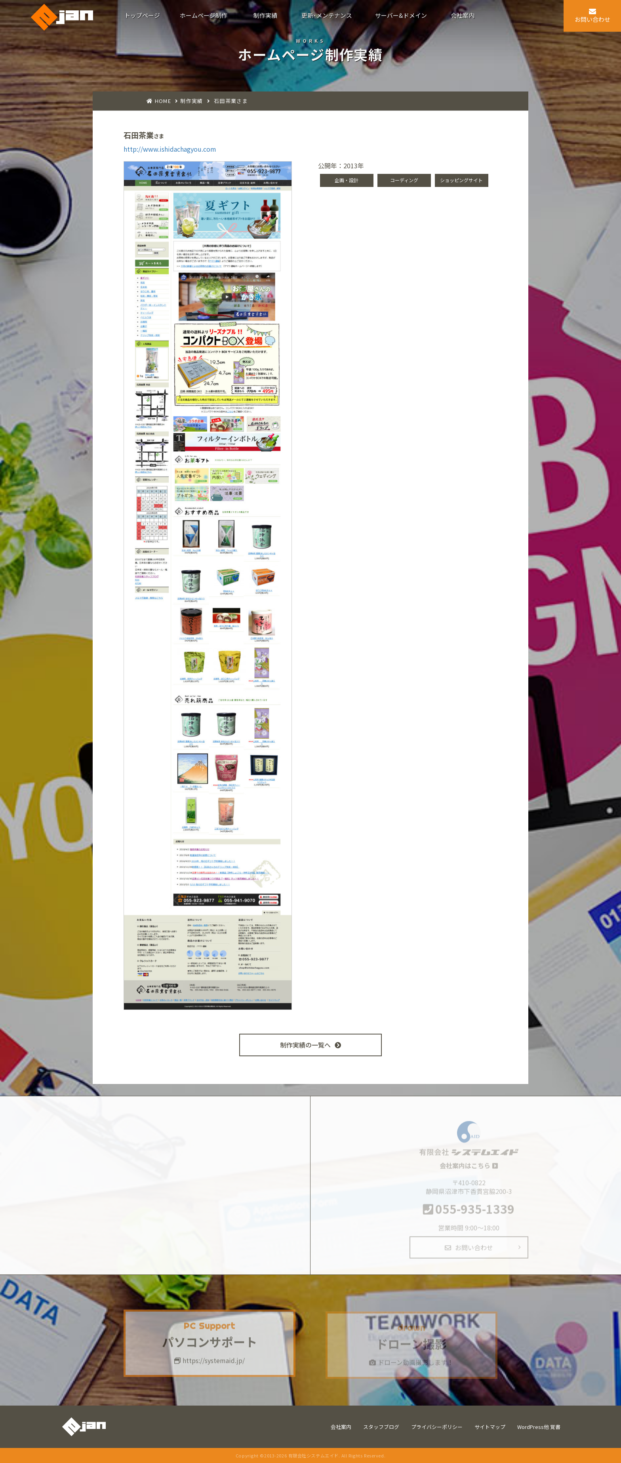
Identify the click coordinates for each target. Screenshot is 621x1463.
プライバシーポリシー (437, 1427)
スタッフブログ (381, 1427)
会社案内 (341, 1427)
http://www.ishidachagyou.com (170, 149)
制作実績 (191, 101)
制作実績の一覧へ (310, 1045)
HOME (163, 101)
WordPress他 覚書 (538, 1427)
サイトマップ (489, 1427)
